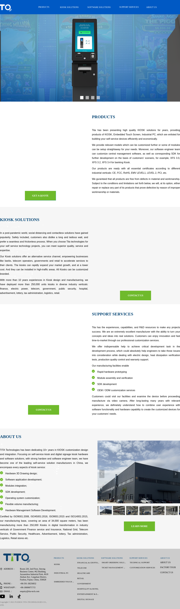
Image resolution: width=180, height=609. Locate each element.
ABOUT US (151, 7)
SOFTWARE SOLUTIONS (99, 7)
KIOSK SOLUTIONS (69, 7)
